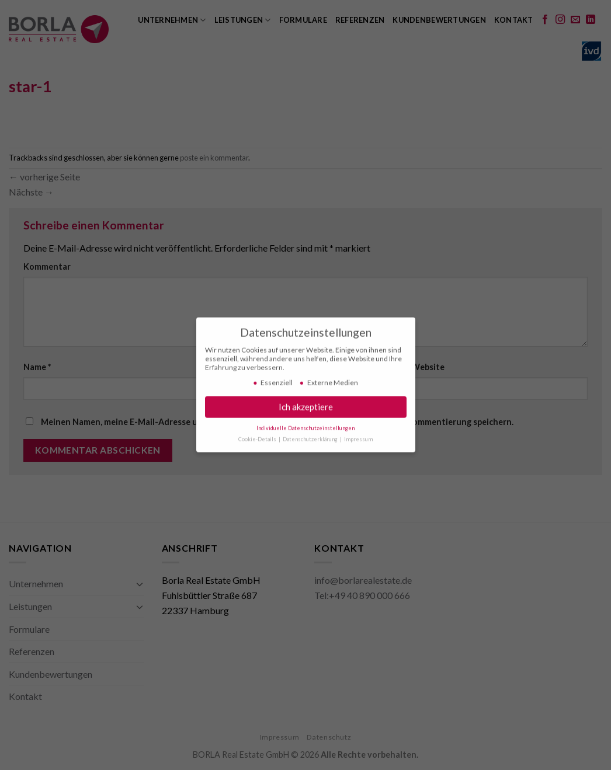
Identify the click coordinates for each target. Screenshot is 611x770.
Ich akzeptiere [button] (306, 404)
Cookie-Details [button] (257, 436)
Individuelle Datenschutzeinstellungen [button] (305, 425)
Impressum (358, 436)
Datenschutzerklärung (311, 436)
